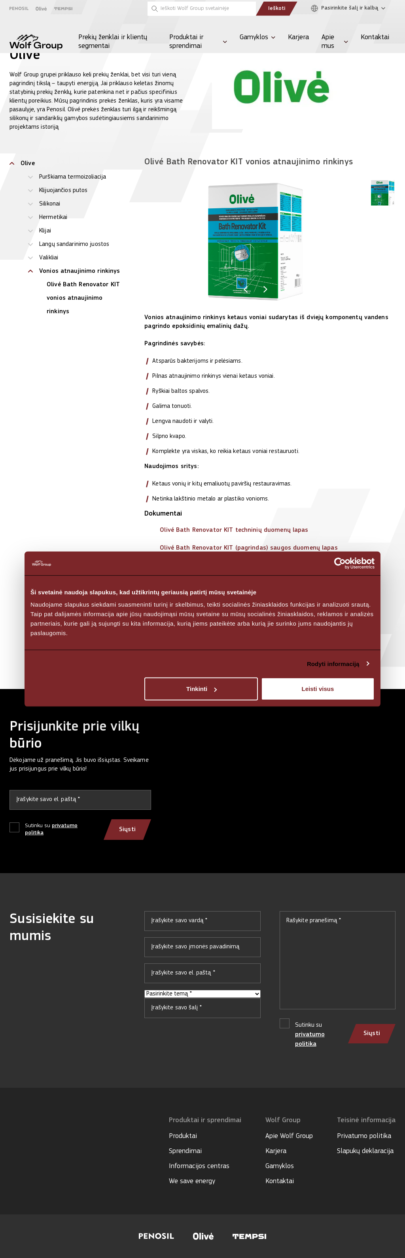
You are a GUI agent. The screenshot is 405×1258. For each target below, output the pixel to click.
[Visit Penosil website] (156, 1236)
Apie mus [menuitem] (328, 42)
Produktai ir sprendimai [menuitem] (186, 42)
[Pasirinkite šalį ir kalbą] (350, 8)
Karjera (275, 1151)
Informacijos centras (199, 1166)
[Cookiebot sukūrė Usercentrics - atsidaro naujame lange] (340, 563)
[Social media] (13, 1144)
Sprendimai (185, 1151)
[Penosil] (18, 8)
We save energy (192, 1181)
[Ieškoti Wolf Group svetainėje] (202, 9)
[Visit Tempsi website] (249, 1236)
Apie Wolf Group (289, 1136)
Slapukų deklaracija (365, 1151)
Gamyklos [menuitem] (254, 37)
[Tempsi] (63, 8)
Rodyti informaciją (333, 663)
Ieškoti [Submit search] (276, 8)
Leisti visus (318, 688)
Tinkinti (201, 688)
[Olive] (41, 9)
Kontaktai (279, 1181)
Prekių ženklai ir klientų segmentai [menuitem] (112, 42)
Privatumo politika (364, 1136)
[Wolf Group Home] (35, 42)
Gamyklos (279, 1166)
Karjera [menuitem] (298, 37)
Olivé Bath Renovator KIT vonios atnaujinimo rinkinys (83, 298)
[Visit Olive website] (203, 1236)
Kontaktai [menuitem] (375, 37)
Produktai (183, 1136)
